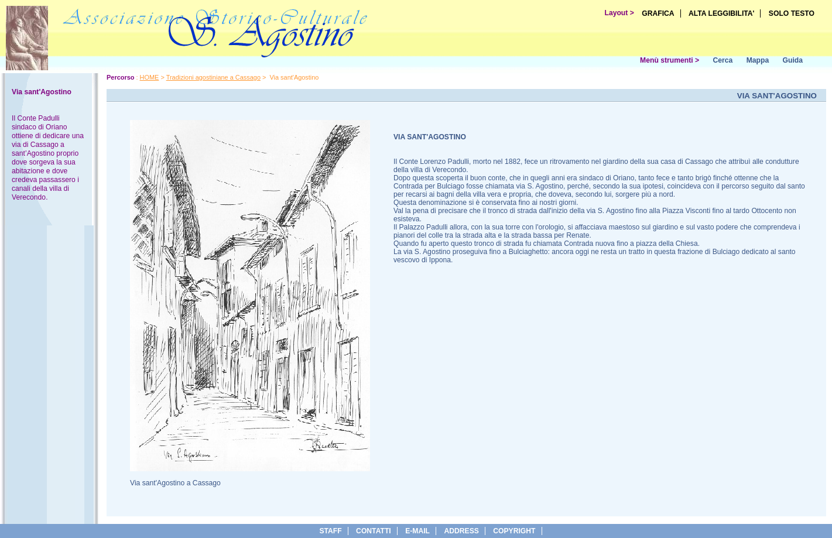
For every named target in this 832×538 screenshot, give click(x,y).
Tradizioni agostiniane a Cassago (213, 77)
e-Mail (417, 531)
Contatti (373, 531)
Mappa (758, 60)
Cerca (722, 60)
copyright (514, 531)
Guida (793, 60)
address (461, 531)
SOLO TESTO (791, 13)
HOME (149, 77)
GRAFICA (658, 13)
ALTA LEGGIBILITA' (722, 13)
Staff (330, 531)
